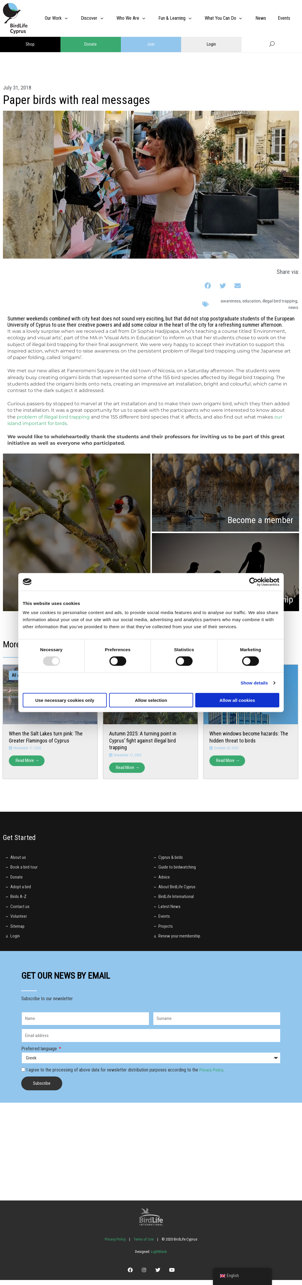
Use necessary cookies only (64, 700)
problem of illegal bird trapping (53, 417)
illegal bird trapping (279, 301)
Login (211, 44)
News (293, 307)
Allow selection (151, 700)
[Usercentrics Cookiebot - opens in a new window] (253, 581)
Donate (90, 44)
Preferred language (39, 1051)
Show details (254, 682)
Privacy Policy (212, 1073)
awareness (231, 301)
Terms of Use (144, 1242)
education (251, 301)
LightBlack (158, 1254)
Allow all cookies (237, 700)
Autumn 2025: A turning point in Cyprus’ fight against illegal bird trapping (142, 740)
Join (151, 44)
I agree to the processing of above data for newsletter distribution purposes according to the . (126, 1073)
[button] (208, 286)
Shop (30, 44)
